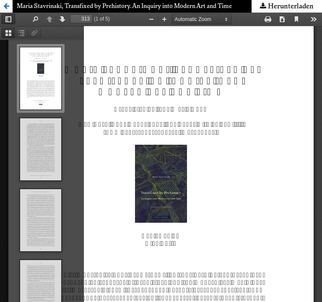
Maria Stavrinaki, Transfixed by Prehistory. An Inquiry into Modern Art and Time (124, 6)
